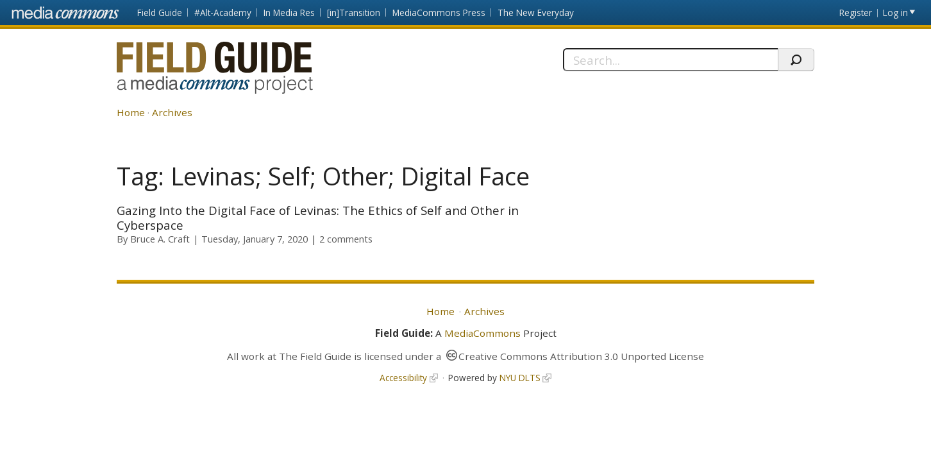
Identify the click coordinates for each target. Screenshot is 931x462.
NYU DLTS (520, 378)
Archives (172, 112)
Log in (895, 12)
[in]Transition (353, 12)
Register (855, 12)
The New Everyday (536, 12)
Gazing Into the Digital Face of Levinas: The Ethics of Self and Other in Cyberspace (318, 217)
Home (131, 112)
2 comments (346, 238)
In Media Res (289, 12)
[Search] (670, 59)
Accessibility (403, 378)
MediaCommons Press (438, 12)
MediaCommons (482, 333)
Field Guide (159, 12)
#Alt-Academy (222, 12)
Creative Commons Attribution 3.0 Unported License (581, 356)
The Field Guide (315, 356)
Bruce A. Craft (160, 238)
